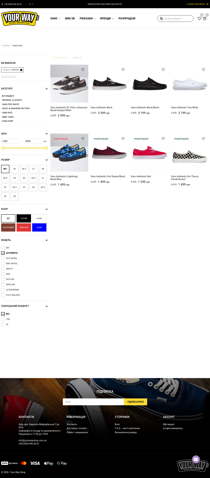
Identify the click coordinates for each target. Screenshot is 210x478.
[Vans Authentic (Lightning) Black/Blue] (69, 200)
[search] (175, 18)
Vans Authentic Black (101, 155)
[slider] (2, 194)
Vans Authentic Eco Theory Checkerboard (185, 226)
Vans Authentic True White (184, 155)
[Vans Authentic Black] (109, 131)
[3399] (33, 187)
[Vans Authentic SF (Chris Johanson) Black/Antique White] (69, 131)
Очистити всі (8, 122)
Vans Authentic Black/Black (145, 155)
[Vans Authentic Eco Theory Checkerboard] (190, 200)
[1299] (10, 187)
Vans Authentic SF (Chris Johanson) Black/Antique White (68, 157)
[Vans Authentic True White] (190, 131)
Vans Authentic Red (141, 224)
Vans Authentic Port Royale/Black (108, 224)
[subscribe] (105, 402)
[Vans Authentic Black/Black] (150, 131)
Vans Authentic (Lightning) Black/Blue (64, 226)
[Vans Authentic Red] (150, 200)
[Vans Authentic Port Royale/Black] (109, 200)
